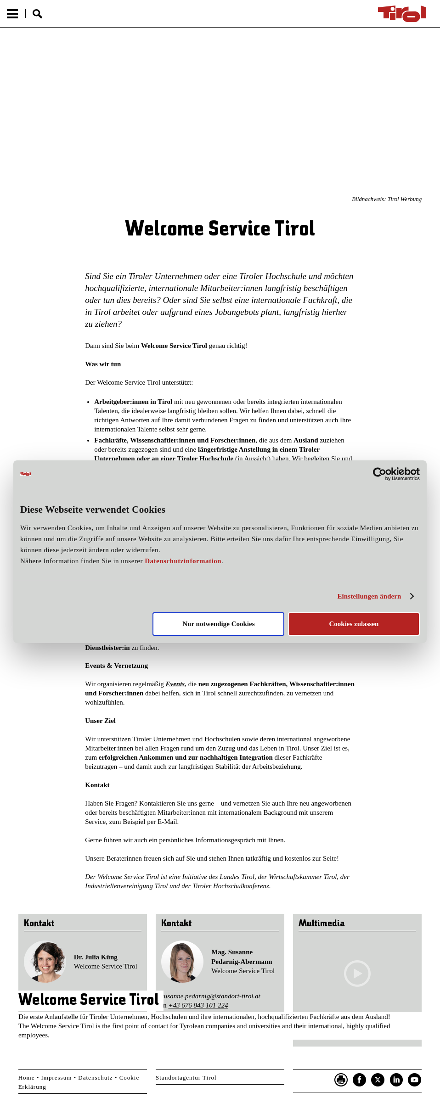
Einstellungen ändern (369, 596)
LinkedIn (396, 1080)
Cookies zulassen (353, 623)
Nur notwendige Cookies (218, 623)
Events (175, 684)
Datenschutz (95, 1077)
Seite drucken (341, 1080)
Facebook (360, 1080)
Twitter (378, 1080)
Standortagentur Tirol (186, 1077)
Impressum (56, 1077)
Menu (12, 14)
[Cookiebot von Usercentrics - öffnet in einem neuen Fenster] (379, 474)
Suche (37, 14)
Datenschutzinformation (183, 561)
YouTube (415, 1080)
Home (26, 1077)
